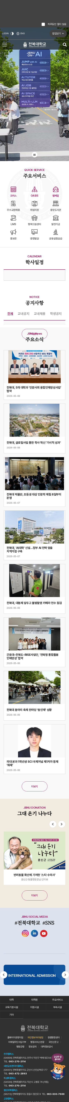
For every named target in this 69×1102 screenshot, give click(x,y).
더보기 (34, 334)
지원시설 (34, 1007)
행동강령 (20, 1046)
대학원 (34, 999)
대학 (11, 999)
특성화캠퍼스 (9, 1078)
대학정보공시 (47, 1046)
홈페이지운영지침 (15, 1037)
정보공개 (32, 1046)
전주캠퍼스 (9, 1054)
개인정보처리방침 (35, 1037)
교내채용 (39, 314)
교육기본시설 (11, 1007)
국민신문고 (54, 1042)
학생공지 (56, 314)
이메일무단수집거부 (17, 1042)
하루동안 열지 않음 (57, 24)
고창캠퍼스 (9, 1098)
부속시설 (57, 1007)
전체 (10, 314)
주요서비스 (57, 999)
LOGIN (5, 33)
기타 (11, 1014)
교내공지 (23, 314)
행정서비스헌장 (37, 1042)
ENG (20, 33)
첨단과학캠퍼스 (10, 1090)
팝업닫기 (56, 33)
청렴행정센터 (53, 1037)
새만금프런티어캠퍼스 (13, 1066)
